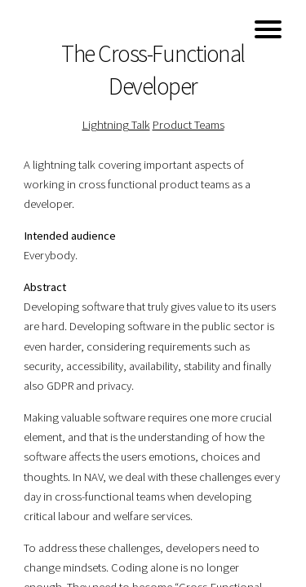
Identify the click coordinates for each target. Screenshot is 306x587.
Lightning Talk (116, 124)
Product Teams (188, 124)
